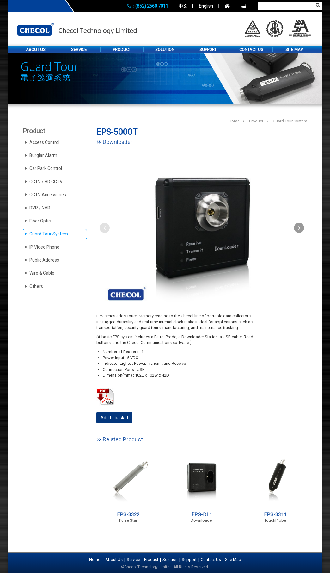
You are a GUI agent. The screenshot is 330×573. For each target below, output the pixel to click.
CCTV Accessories (47, 194)
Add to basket (114, 417)
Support (208, 49)
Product (122, 49)
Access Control (44, 142)
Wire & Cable (41, 273)
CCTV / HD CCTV (46, 181)
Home (234, 121)
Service (79, 49)
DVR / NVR (39, 207)
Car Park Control (45, 168)
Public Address (44, 260)
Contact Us (251, 49)
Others (36, 286)
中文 (183, 6)
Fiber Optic (40, 220)
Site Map (294, 49)
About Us (36, 49)
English (206, 6)
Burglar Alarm (43, 155)
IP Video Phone (44, 247)
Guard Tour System (290, 121)
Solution (164, 49)
